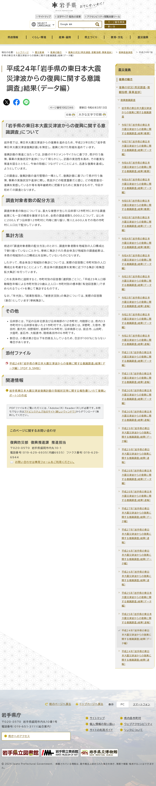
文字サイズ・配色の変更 (69, 16)
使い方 (111, 26)
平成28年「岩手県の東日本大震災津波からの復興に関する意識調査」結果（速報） (137, 495)
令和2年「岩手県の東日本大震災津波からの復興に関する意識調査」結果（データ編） (137, 321)
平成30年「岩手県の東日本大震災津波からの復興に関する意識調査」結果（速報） (137, 415)
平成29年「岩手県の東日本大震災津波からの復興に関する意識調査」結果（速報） (136, 456)
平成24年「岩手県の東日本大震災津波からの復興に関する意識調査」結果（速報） (136, 657)
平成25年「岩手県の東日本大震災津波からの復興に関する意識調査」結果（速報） (137, 618)
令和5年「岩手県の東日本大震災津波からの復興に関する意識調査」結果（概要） (136, 205)
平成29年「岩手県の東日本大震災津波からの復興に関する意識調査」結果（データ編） (137, 434)
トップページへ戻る (91, 704)
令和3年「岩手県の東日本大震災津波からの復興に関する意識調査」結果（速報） (136, 301)
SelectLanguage (44, 24)
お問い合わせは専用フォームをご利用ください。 (45, 462)
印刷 (68, 114)
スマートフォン (141, 704)
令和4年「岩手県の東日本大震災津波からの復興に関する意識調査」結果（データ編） (137, 262)
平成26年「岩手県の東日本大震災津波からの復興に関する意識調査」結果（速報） (136, 578)
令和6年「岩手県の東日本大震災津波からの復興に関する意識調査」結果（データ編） (137, 186)
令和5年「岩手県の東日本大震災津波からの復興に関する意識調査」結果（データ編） (137, 224)
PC (123, 704)
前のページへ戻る (60, 704)
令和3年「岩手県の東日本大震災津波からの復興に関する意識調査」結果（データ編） (137, 283)
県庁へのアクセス (19, 736)
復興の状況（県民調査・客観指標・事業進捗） (90, 52)
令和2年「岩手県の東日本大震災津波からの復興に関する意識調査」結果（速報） (136, 339)
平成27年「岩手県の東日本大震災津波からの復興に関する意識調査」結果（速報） (136, 536)
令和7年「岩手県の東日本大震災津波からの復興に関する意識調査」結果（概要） (136, 129)
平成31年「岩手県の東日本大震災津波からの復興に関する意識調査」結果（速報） (137, 377)
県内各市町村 (132, 718)
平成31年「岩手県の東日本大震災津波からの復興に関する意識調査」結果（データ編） (137, 358)
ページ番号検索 (116, 22)
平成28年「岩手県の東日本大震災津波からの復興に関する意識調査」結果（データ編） (137, 477)
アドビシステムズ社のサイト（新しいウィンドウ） (50, 411)
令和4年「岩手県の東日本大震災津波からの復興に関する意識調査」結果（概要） (136, 242)
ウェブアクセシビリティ (138, 724)
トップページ (22, 52)
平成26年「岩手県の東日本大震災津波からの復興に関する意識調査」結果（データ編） (137, 557)
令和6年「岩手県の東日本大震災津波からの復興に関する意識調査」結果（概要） (136, 166)
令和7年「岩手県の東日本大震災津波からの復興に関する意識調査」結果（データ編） (137, 148)
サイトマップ (44, 16)
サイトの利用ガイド (101, 730)
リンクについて (133, 730)
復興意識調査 (126, 52)
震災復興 (39, 52)
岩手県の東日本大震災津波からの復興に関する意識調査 (137, 112)
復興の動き (56, 52)
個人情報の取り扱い (102, 724)
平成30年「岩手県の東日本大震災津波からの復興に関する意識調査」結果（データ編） (137, 396)
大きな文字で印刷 (90, 114)
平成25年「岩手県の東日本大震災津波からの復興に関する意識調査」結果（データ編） (137, 599)
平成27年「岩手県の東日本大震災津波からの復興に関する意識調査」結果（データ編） (137, 515)
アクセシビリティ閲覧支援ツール (103, 16)
